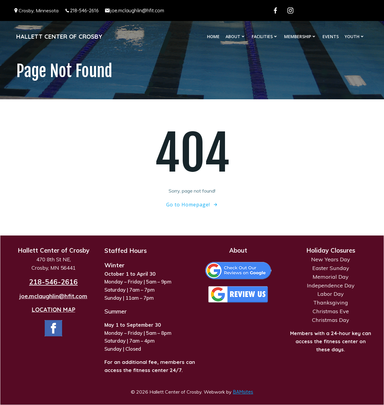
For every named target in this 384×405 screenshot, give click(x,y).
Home (213, 36)
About (236, 36)
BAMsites (243, 392)
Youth (355, 36)
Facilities (265, 36)
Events (330, 36)
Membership (300, 36)
